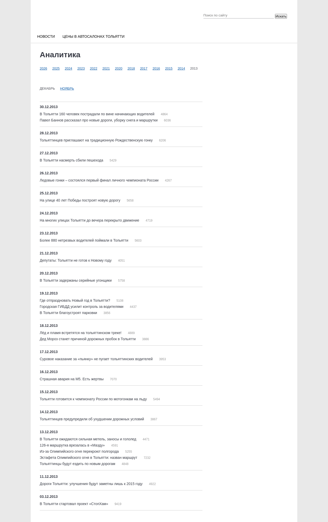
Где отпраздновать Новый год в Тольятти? (75, 300)
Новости (46, 36)
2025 (56, 68)
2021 (106, 68)
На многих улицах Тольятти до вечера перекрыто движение (90, 220)
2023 (81, 68)
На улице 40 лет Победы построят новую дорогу (80, 200)
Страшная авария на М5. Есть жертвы (72, 379)
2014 (181, 68)
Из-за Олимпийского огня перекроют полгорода (80, 451)
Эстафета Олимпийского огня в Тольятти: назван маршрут (89, 457)
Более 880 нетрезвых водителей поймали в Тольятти (84, 240)
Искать (280, 16)
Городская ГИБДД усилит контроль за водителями (82, 307)
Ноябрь (67, 88)
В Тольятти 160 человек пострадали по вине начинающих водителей (97, 114)
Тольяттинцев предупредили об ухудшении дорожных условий (92, 419)
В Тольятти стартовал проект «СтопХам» (74, 504)
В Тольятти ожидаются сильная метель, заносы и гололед (88, 439)
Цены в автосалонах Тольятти (94, 36)
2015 (168, 68)
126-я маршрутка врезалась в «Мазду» (73, 445)
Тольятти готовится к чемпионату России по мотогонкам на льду (94, 399)
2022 (93, 68)
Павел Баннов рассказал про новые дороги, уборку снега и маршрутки (99, 120)
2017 (143, 68)
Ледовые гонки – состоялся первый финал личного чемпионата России (99, 180)
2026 (43, 68)
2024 (68, 68)
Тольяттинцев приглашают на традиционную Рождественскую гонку (97, 140)
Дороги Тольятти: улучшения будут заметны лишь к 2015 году (92, 484)
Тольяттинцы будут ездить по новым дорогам (78, 464)
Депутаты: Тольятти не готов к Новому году (76, 260)
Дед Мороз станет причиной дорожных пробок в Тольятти (88, 339)
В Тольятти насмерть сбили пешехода (72, 160)
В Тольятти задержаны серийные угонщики (76, 280)
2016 (156, 68)
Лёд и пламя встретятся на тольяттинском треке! (81, 333)
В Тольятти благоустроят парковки (69, 313)
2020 (118, 68)
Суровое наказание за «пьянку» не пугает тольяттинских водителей (97, 359)
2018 (131, 68)
